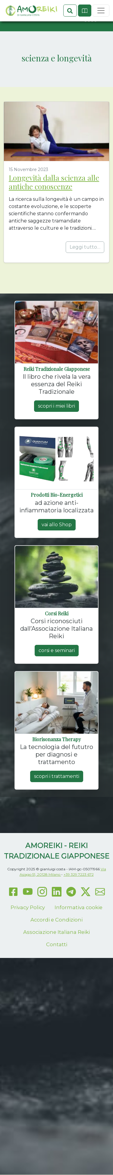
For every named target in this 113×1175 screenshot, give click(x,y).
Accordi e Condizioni (56, 941)
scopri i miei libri (56, 427)
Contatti (56, 966)
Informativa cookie (78, 928)
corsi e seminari (57, 672)
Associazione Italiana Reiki (56, 953)
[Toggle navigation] (101, 42)
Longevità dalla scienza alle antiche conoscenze (54, 203)
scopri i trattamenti (56, 797)
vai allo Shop (57, 546)
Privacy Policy (28, 928)
